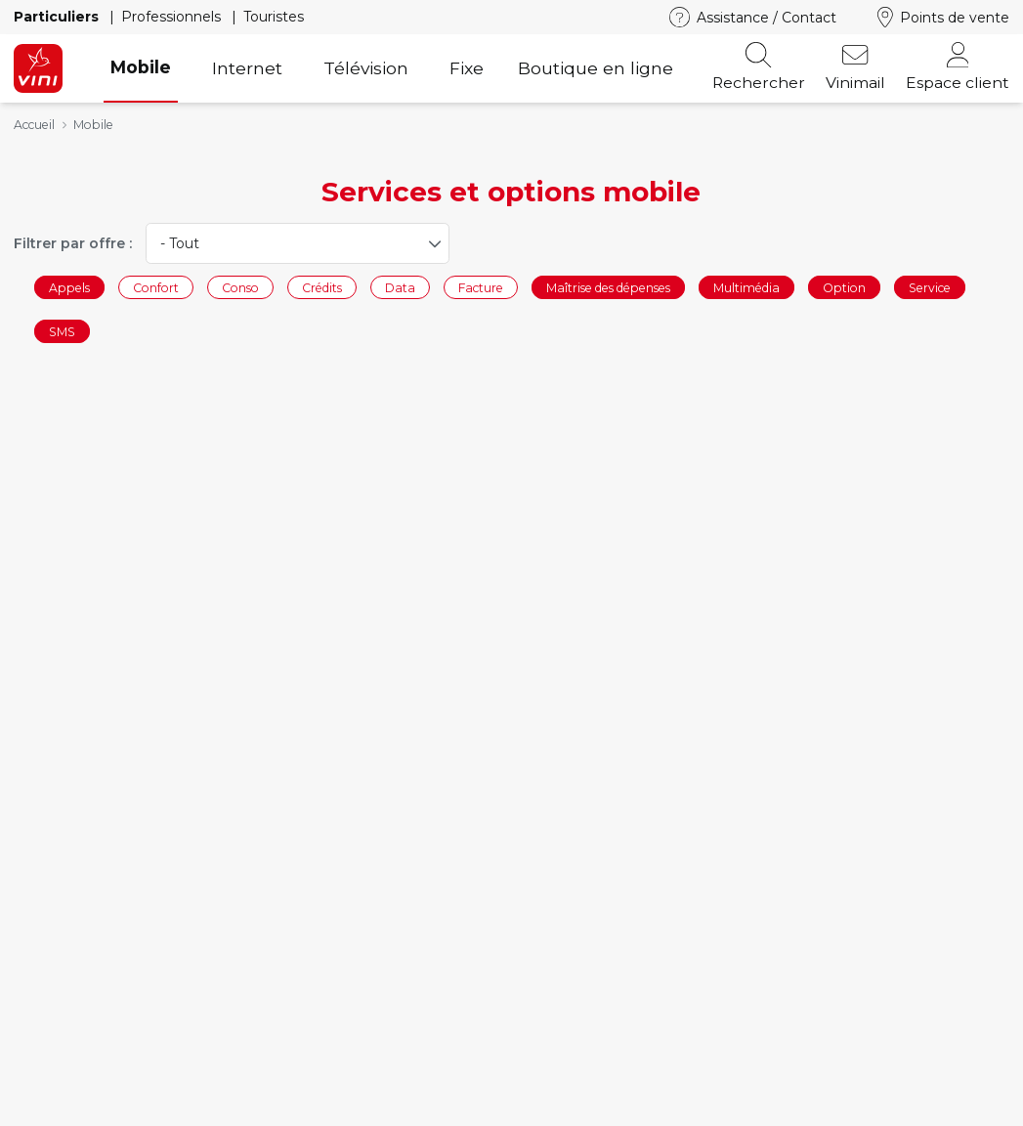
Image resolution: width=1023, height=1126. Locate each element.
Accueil (34, 124)
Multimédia (746, 287)
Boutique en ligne (595, 68)
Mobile (140, 67)
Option (844, 287)
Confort (156, 287)
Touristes (273, 16)
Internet (247, 68)
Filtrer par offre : (73, 243)
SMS (62, 332)
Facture (480, 287)
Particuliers (58, 16)
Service (930, 287)
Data (400, 287)
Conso (240, 287)
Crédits (322, 287)
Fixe (466, 68)
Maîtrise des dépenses (608, 287)
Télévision (365, 68)
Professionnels (173, 16)
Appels (69, 287)
